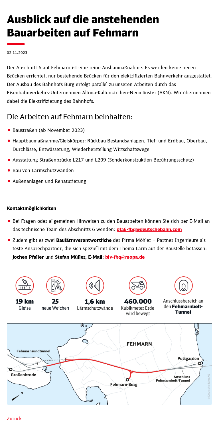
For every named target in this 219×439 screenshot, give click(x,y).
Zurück (14, 418)
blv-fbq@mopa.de (125, 257)
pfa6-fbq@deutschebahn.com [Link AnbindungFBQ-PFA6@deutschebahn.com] (149, 229)
